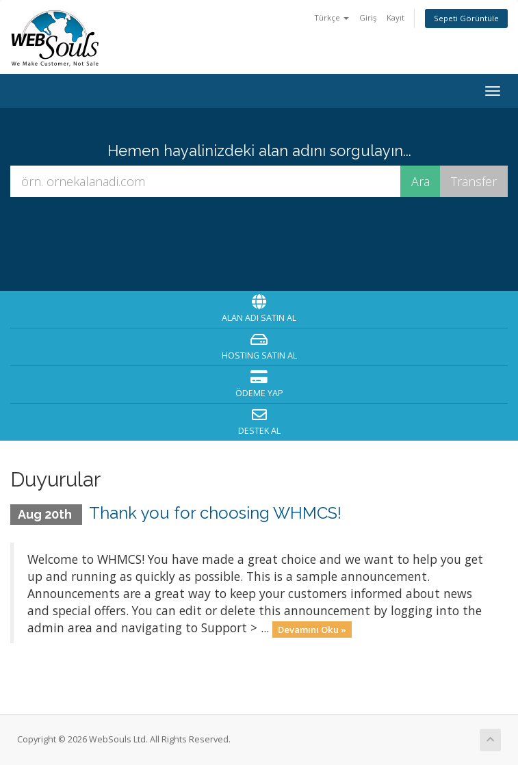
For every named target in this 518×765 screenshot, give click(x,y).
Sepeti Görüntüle (466, 18)
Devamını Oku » (312, 629)
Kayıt (395, 17)
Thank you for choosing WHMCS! (215, 513)
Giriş (367, 17)
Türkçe (331, 17)
